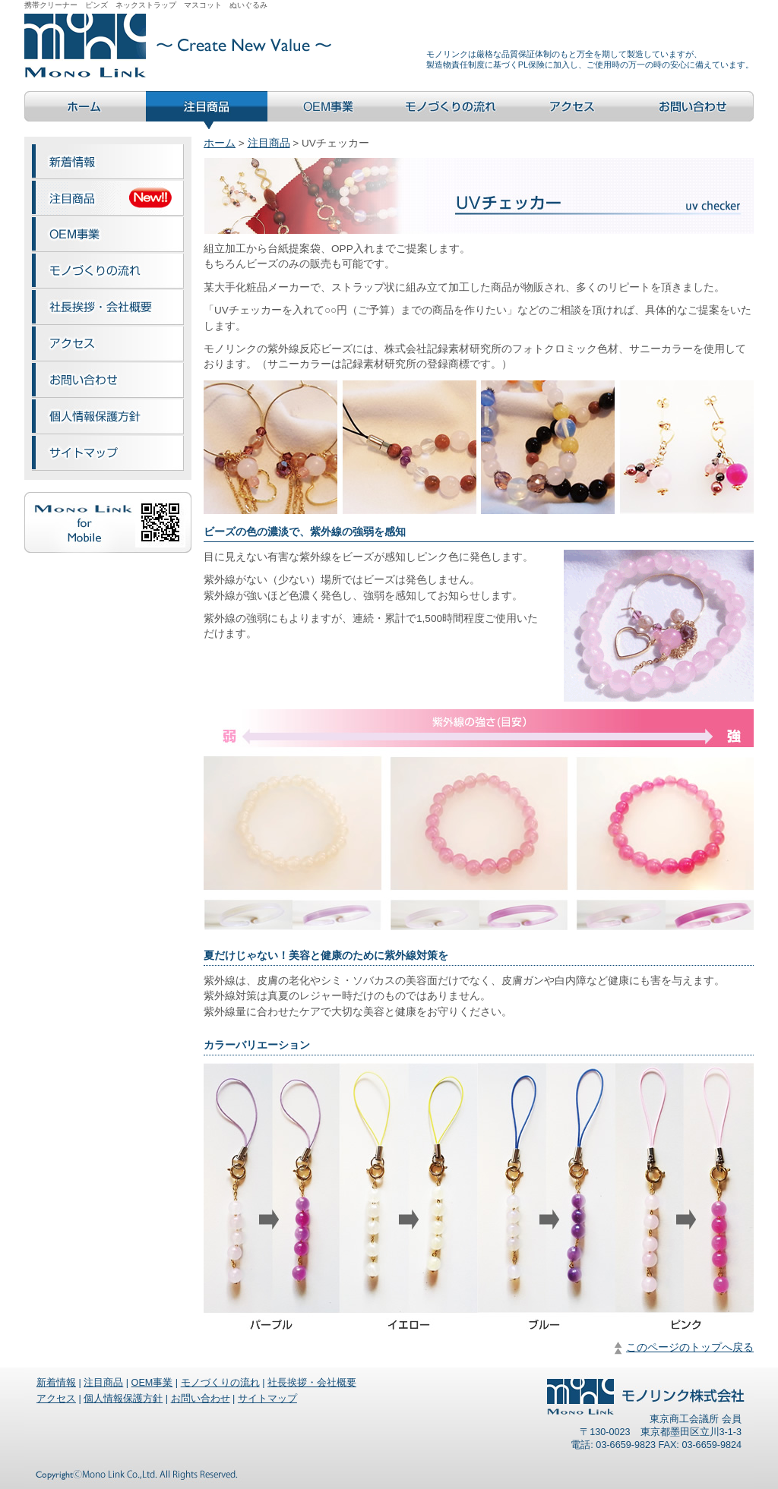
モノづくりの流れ (220, 1382)
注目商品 (269, 143)
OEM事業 (152, 1382)
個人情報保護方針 (123, 1398)
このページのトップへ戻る (690, 1347)
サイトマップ (267, 1398)
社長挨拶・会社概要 (311, 1382)
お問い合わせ (200, 1398)
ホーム (220, 143)
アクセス (56, 1398)
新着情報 (56, 1382)
